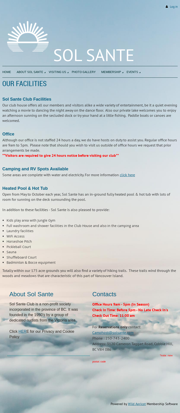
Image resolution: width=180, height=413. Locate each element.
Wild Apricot (137, 404)
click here (127, 174)
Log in (174, 7)
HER (22, 331)
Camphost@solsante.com (113, 332)
